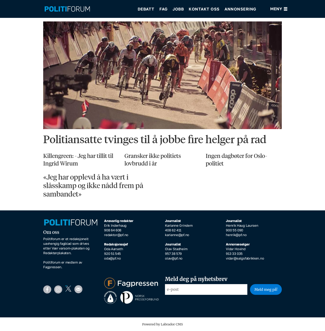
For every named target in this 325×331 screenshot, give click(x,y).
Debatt (146, 8)
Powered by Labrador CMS (162, 324)
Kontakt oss (204, 8)
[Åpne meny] (279, 9)
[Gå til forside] (67, 9)
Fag (163, 8)
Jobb (178, 8)
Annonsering (240, 8)
